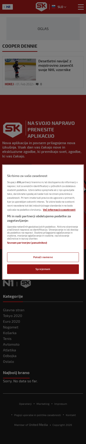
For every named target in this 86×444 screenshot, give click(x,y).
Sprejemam (43, 269)
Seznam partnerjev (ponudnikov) (27, 242)
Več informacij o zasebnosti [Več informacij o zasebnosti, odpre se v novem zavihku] (59, 209)
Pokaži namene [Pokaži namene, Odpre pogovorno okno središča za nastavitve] (43, 257)
